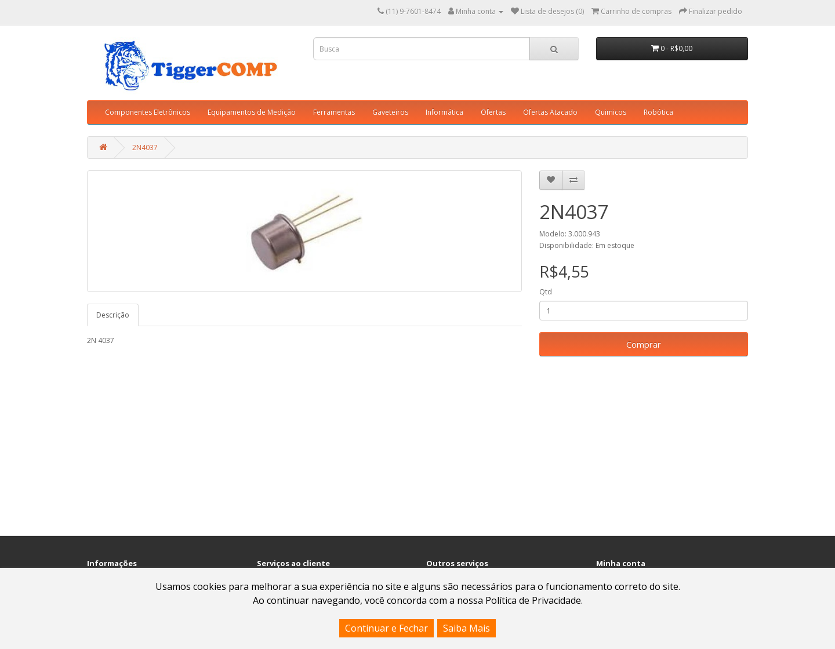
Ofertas (493, 112)
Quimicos (610, 112)
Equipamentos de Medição (252, 112)
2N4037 (145, 147)
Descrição (112, 315)
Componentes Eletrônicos (147, 112)
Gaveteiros (390, 112)
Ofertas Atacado (550, 112)
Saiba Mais (466, 628)
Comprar (643, 344)
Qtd (545, 292)
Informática (444, 112)
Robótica (658, 112)
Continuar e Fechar (386, 628)
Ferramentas (334, 112)
